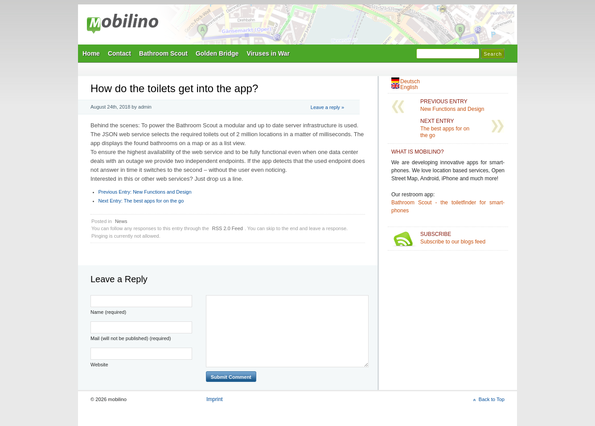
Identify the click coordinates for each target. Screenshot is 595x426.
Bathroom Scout (163, 53)
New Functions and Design (145, 192)
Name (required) (108, 312)
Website (99, 364)
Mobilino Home (359, 27)
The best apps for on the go (141, 200)
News (121, 221)
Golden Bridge (217, 53)
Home (91, 53)
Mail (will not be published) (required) (130, 338)
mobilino (122, 24)
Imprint (214, 399)
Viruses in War (267, 53)
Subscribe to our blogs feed (462, 238)
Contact (119, 53)
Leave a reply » (327, 107)
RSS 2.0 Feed (227, 228)
